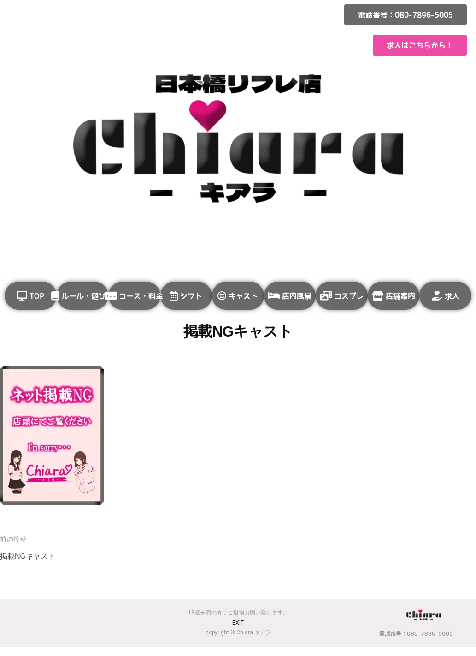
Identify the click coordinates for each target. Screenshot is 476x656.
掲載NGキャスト (29, 564)
